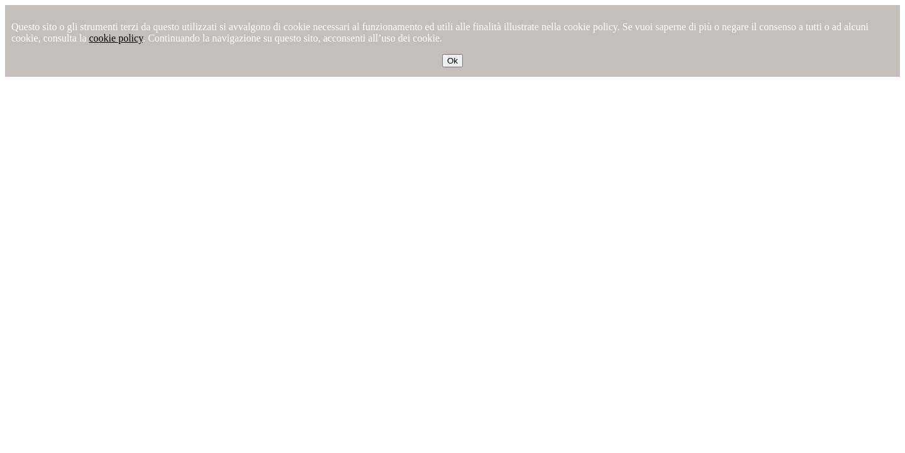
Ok (452, 60)
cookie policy (116, 38)
